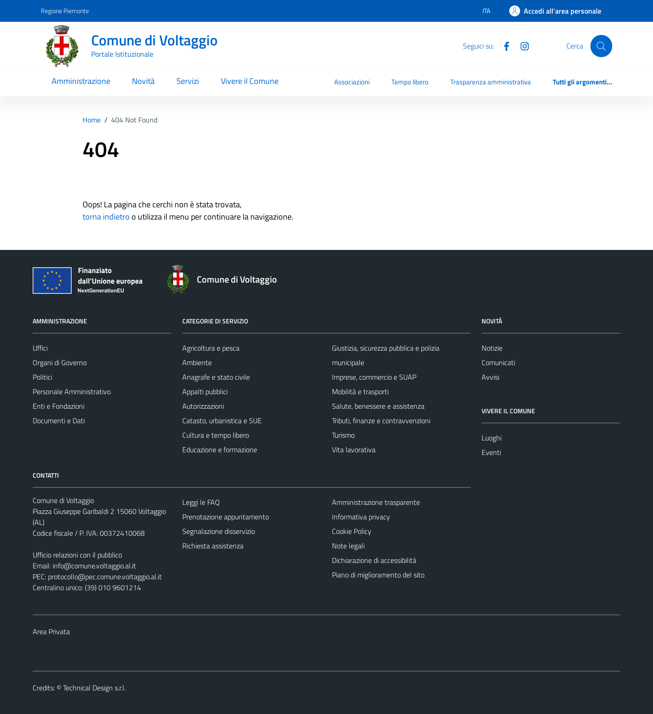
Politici (42, 377)
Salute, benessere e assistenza (378, 406)
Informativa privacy (361, 516)
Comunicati (498, 362)
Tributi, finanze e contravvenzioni (381, 420)
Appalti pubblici (205, 391)
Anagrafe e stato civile (216, 377)
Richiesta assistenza (213, 545)
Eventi (491, 452)
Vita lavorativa (353, 449)
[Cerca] (601, 46)
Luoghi (492, 437)
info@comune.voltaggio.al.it (94, 565)
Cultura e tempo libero (215, 435)
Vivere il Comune (249, 81)
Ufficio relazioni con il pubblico (77, 554)
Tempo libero (410, 82)
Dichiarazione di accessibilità (374, 560)
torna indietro (106, 216)
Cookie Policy (351, 531)
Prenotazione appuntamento (225, 516)
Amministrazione (81, 81)
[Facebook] (503, 45)
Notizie (492, 347)
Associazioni (352, 82)
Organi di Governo (60, 362)
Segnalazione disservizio (218, 531)
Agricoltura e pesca (210, 347)
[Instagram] (521, 45)
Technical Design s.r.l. (94, 687)
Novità (143, 81)
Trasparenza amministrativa (490, 82)
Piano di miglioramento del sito (378, 574)
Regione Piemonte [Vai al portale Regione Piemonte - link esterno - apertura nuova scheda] (65, 10)
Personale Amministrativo (72, 391)
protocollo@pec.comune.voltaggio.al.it (105, 576)
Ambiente (197, 362)
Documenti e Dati (59, 420)
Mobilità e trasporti (360, 391)
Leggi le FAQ (201, 502)
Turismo (343, 435)
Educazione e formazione (219, 449)
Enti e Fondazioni (58, 406)
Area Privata (51, 631)
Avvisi (490, 377)
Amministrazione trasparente (376, 502)
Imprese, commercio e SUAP (374, 377)
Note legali (348, 545)
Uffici (40, 347)
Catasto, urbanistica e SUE (222, 420)
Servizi (187, 81)
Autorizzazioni (203, 406)
